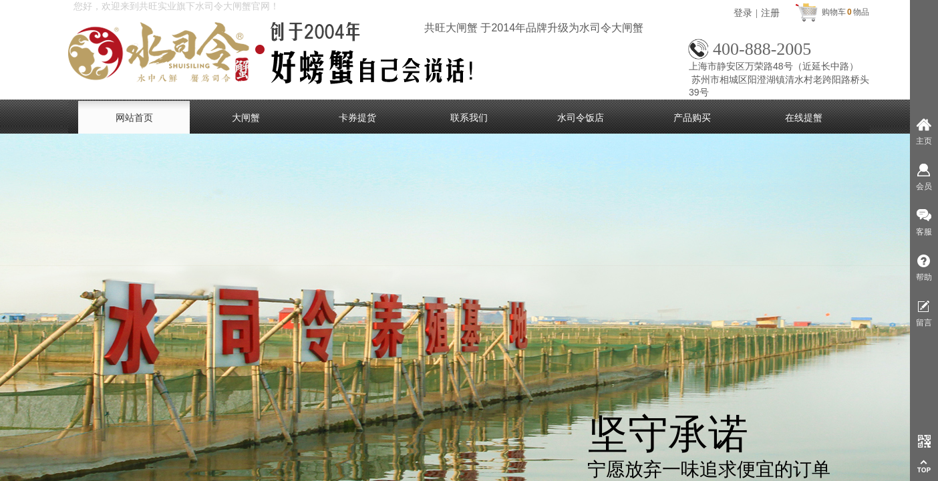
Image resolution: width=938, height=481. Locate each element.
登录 (743, 13)
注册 (770, 13)
